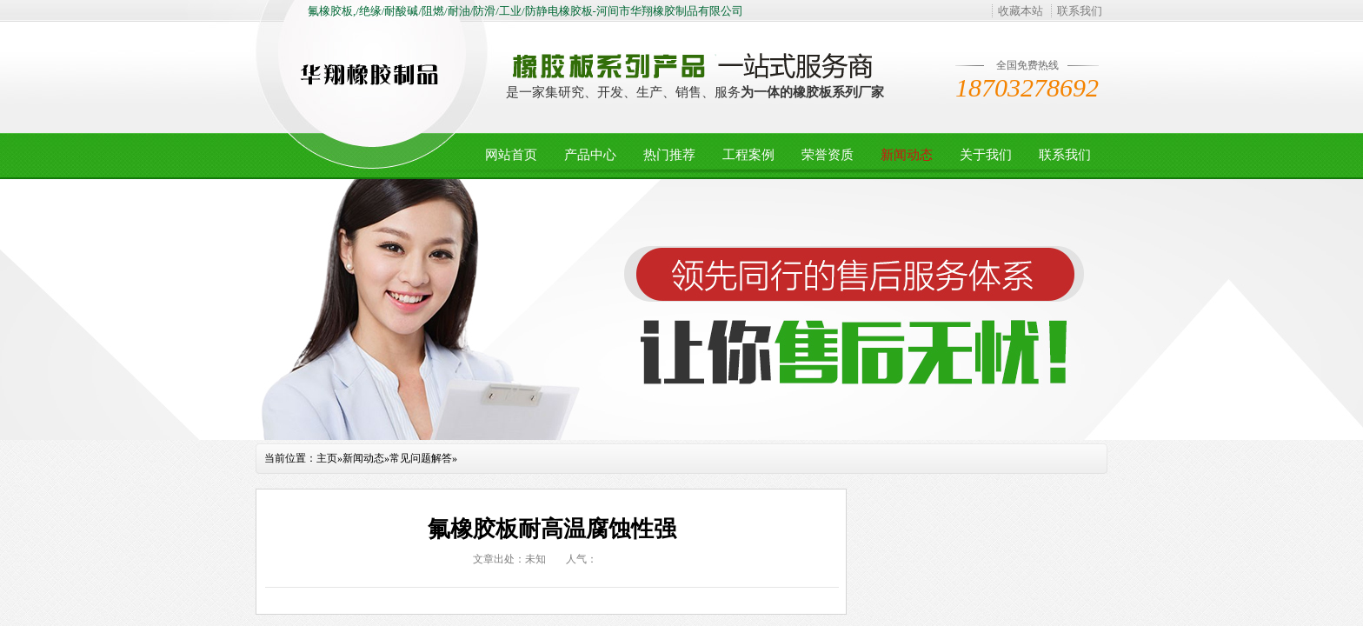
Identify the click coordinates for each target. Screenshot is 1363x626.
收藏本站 (1020, 10)
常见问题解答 (420, 458)
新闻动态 (907, 155)
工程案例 (748, 155)
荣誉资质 (827, 155)
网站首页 (511, 155)
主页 (326, 458)
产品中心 (590, 155)
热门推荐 (669, 155)
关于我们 (986, 155)
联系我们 (1079, 10)
